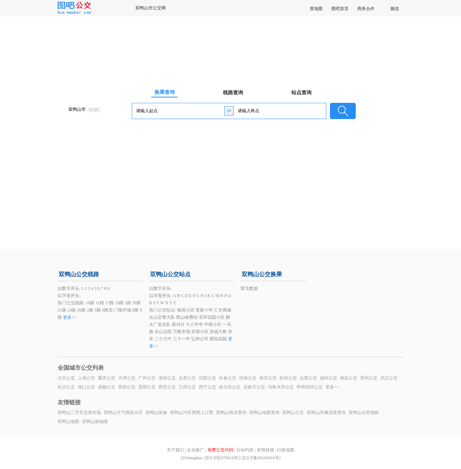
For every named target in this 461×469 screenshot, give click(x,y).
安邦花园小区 (212, 317)
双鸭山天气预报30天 (123, 412)
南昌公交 (348, 378)
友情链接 (265, 449)
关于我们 (175, 449)
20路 (136, 302)
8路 (135, 310)
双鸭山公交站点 (170, 274)
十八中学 (194, 324)
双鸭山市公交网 (150, 7)
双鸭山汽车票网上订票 (191, 412)
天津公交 (126, 378)
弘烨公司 (200, 338)
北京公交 (66, 378)
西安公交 (167, 387)
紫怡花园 (218, 338)
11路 (99, 302)
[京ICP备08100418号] (261, 457)
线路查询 (233, 92)
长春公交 (227, 378)
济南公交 (247, 378)
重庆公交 (106, 378)
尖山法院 (163, 331)
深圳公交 (167, 378)
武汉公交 (389, 378)
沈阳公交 (207, 378)
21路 (62, 310)
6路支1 (108, 310)
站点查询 (301, 92)
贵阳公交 (126, 387)
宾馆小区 (200, 331)
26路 (81, 310)
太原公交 (187, 378)
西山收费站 (187, 317)
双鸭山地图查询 (264, 412)
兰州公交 (187, 387)
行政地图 (285, 449)
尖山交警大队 (162, 317)
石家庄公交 (254, 387)
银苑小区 (185, 310)
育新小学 (204, 310)
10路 (90, 302)
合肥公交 (308, 378)
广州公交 (147, 378)
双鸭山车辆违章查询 (326, 412)
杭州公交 (288, 378)
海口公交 (86, 387)
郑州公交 (368, 378)
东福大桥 (218, 331)
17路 (109, 302)
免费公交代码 (220, 449)
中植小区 (212, 324)
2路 (90, 310)
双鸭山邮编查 (95, 421)
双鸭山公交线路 (79, 274)
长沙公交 (66, 387)
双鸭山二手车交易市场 (79, 412)
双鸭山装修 (156, 412)
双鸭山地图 (68, 421)
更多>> (70, 317)
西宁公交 (207, 387)
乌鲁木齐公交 (281, 387)
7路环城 (123, 310)
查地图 (316, 8)
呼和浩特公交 (310, 387)
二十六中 (163, 338)
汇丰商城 (222, 310)
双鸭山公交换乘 (262, 274)
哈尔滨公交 (230, 387)
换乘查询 (165, 92)
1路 (128, 302)
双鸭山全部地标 (364, 412)
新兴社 (178, 324)
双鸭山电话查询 (231, 412)
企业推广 (195, 449)
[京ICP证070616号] (222, 457)
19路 (119, 302)
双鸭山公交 (293, 412)
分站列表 (245, 449)
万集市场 (181, 331)
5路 (97, 310)
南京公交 (268, 378)
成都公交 (106, 387)
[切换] (94, 109)
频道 (394, 8)
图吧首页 (340, 8)
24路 (71, 310)
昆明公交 (147, 387)
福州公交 (328, 378)
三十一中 (181, 338)
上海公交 (86, 378)
